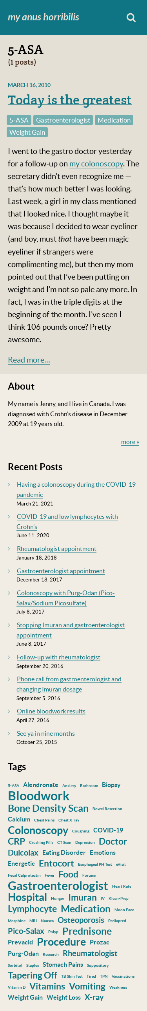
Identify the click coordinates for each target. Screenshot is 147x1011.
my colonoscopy (96, 163)
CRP (16, 841)
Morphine (16, 921)
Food (68, 874)
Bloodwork (39, 796)
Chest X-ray (68, 820)
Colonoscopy (38, 830)
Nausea (47, 921)
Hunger (57, 898)
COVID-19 (108, 830)
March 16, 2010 (29, 85)
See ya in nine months (46, 733)
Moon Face (124, 910)
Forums (89, 875)
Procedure (61, 942)
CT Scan (64, 842)
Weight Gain (27, 132)
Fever (49, 875)
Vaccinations (123, 976)
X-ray (94, 997)
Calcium (19, 819)
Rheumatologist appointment (56, 548)
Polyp (53, 932)
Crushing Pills (41, 842)
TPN (104, 976)
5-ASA (19, 120)
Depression (85, 842)
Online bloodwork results (51, 711)
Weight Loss (64, 997)
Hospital (27, 897)
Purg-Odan (23, 953)
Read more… (29, 360)
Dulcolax (23, 852)
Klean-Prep (119, 898)
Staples (32, 965)
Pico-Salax (26, 930)
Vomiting (87, 986)
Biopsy (111, 784)
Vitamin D (16, 987)
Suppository (98, 965)
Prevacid (20, 942)
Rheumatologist (90, 953)
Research (51, 954)
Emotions (103, 852)
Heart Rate (121, 886)
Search (131, 17)
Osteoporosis (81, 919)
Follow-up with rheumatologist (58, 657)
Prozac (99, 942)
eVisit (121, 864)
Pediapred (117, 921)
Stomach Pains (63, 964)
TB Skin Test (72, 976)
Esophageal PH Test (95, 864)
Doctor (113, 841)
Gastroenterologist (63, 120)
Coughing (80, 831)
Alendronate (40, 784)
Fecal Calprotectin (24, 875)
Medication (114, 120)
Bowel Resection (107, 809)
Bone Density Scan (48, 808)
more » (130, 441)
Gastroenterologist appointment (61, 570)
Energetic (21, 863)
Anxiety (69, 786)
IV (103, 898)
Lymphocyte (32, 908)
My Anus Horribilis (43, 17)
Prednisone (87, 931)
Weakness (118, 987)
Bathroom (89, 786)
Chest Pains (44, 820)
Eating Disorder (64, 852)
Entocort (56, 863)
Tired (91, 976)
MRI (33, 921)
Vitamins (47, 986)
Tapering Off (32, 975)
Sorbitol (15, 965)
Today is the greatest (70, 99)
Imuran (82, 897)
